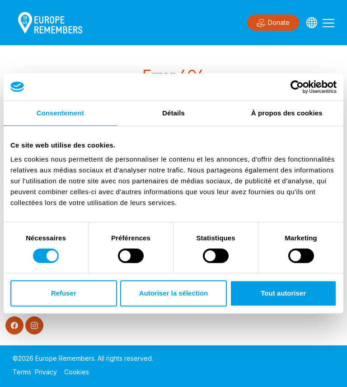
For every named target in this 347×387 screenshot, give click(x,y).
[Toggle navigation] (328, 22)
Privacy (46, 372)
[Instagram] (34, 325)
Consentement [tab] (60, 113)
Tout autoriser (283, 293)
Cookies (76, 372)
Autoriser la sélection (173, 293)
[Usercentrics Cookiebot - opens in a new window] (297, 87)
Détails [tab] (173, 113)
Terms (22, 372)
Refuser (63, 293)
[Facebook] (14, 325)
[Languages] (311, 22)
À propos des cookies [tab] (287, 113)
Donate (273, 23)
